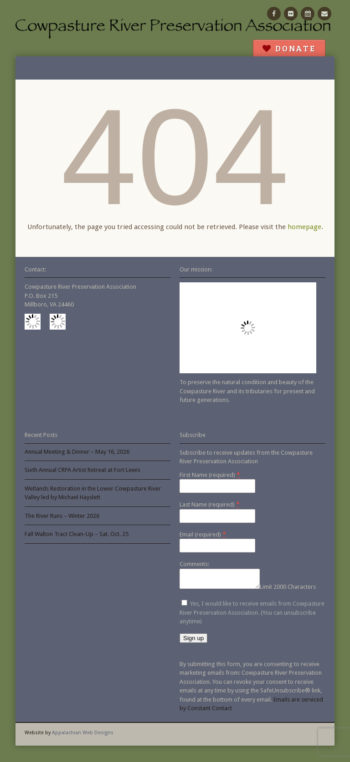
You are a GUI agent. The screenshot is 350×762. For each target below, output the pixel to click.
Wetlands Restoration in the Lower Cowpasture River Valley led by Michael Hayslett (93, 493)
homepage (304, 227)
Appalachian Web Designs (82, 735)
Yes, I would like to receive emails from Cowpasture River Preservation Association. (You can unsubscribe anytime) (252, 615)
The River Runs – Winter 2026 (62, 515)
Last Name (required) (210, 504)
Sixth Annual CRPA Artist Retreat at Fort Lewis (82, 469)
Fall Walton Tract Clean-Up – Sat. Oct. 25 (77, 534)
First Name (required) (210, 474)
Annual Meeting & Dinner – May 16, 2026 (77, 451)
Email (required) (203, 534)
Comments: (194, 564)
